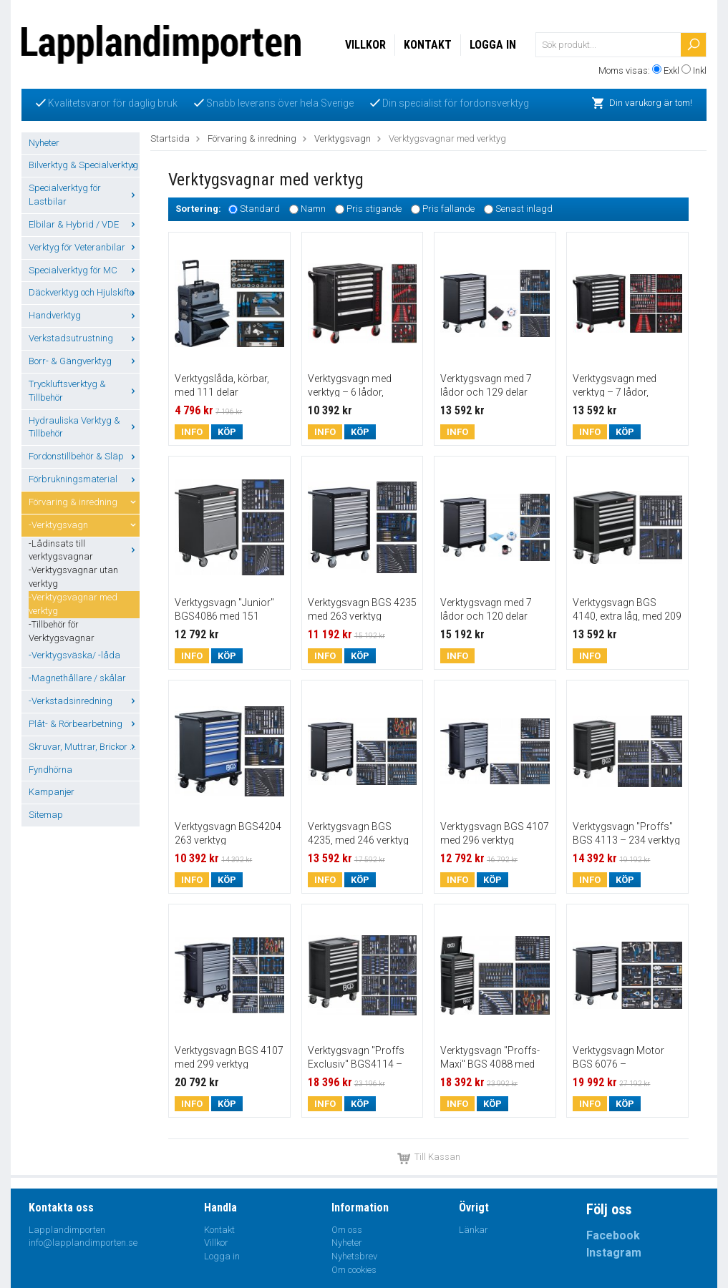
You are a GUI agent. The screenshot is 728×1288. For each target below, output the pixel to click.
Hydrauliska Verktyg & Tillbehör (84, 427)
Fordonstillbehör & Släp (84, 456)
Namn (313, 209)
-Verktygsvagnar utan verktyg (73, 577)
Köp (227, 431)
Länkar (473, 1229)
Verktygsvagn (342, 138)
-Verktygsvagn (84, 524)
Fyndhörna (50, 769)
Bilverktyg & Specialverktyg (84, 165)
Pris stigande (374, 209)
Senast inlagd (524, 209)
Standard (260, 209)
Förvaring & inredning (84, 502)
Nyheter (44, 142)
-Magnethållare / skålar (77, 678)
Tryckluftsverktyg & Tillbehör (84, 391)
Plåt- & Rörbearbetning (84, 723)
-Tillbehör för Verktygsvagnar (61, 631)
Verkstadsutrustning (84, 338)
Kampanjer (51, 791)
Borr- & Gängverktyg (84, 361)
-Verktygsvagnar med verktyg (73, 604)
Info (192, 431)
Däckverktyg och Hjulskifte (84, 292)
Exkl (671, 70)
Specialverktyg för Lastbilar (84, 194)
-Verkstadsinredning (84, 701)
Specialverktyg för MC (84, 270)
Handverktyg (84, 315)
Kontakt (428, 45)
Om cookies (354, 1269)
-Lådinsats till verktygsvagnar (84, 550)
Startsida (170, 138)
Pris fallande (448, 209)
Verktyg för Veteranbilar (84, 247)
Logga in (493, 45)
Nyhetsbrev (354, 1256)
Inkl (700, 70)
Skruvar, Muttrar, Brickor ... (84, 746)
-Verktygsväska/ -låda (74, 655)
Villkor (365, 45)
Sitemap (46, 814)
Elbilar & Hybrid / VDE (84, 224)
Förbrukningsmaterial (84, 479)
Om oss (346, 1229)
